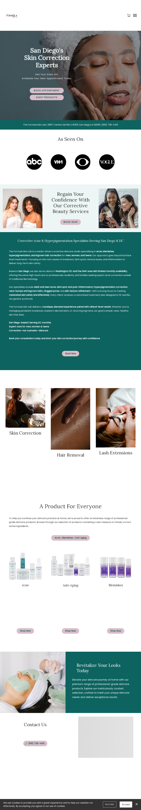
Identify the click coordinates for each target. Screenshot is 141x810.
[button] (129, 15)
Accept (126, 804)
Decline (109, 804)
